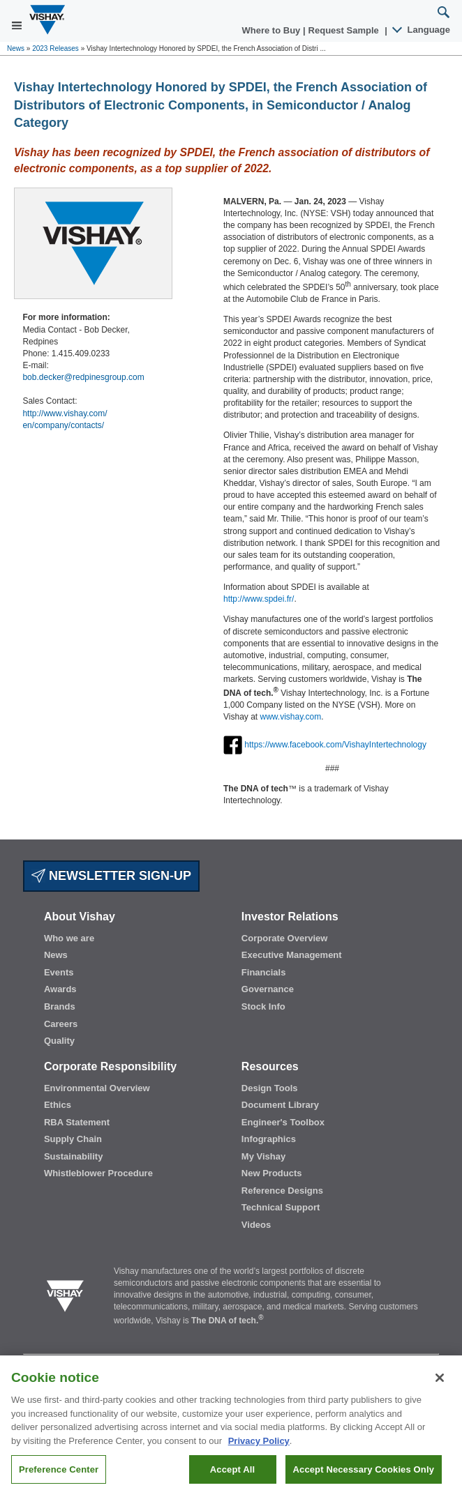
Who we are (69, 938)
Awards (60, 989)
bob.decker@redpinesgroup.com (83, 377)
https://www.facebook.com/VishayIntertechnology (335, 744)
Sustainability (73, 1156)
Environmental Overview (97, 1088)
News (15, 48)
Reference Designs (282, 1190)
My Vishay (263, 1156)
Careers (60, 1024)
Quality (59, 1040)
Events (59, 972)
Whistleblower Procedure (98, 1173)
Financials (263, 972)
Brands (59, 1006)
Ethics (57, 1105)
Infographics (268, 1139)
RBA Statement (77, 1122)
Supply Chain (73, 1139)
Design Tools (269, 1088)
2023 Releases (55, 48)
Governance (267, 989)
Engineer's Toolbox (283, 1122)
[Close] (439, 1384)
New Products (271, 1173)
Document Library (280, 1105)
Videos (256, 1224)
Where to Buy (272, 30)
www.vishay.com (290, 717)
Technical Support (280, 1207)
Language (422, 29)
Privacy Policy (259, 1448)
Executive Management (291, 955)
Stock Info (263, 1006)
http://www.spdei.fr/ (258, 599)
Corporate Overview (284, 938)
